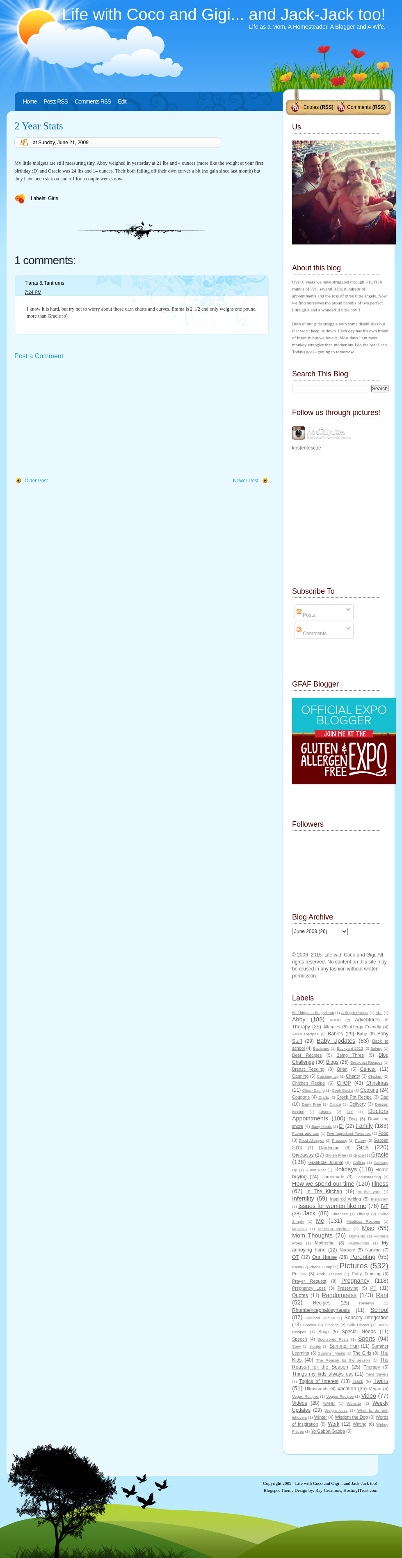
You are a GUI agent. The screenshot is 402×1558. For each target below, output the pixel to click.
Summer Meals (331, 1353)
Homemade (333, 1176)
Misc (368, 1228)
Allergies (331, 1026)
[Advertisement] (75, 419)
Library (363, 1214)
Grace (358, 1155)
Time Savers (377, 1374)
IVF (384, 1206)
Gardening (329, 1147)
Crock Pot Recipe (354, 1097)
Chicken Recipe (308, 1083)
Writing (359, 1424)
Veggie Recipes (340, 1396)
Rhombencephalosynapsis (321, 1310)
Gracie (379, 1154)
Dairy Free (311, 1104)
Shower (310, 1325)
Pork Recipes (329, 1274)
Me (320, 1220)
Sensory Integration (366, 1318)
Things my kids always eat (322, 1374)
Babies (335, 1034)
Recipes (321, 1303)
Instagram (379, 1199)
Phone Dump (320, 1267)
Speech (299, 1339)
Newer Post (245, 481)
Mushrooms (358, 1243)
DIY (350, 1111)
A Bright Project (354, 1012)
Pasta (297, 1267)
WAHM (329, 1403)
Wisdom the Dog (351, 1417)
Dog (353, 1118)
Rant (382, 1295)
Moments (357, 1236)
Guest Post (316, 1170)
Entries (311, 107)
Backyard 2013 (350, 1048)
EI (341, 1126)
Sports (366, 1338)
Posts (306, 615)
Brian (342, 1069)
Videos (299, 1403)
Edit (122, 101)
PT (373, 1288)
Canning (300, 1076)
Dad (384, 1097)
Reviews (366, 1303)
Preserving (348, 1288)
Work (334, 1424)
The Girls (362, 1353)
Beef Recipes (307, 1055)
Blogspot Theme (279, 1490)
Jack (309, 1213)
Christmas (377, 1083)
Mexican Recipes (334, 1228)
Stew (296, 1346)
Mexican (299, 1228)
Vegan (375, 1388)
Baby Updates (336, 1040)
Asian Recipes (305, 1034)
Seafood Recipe (320, 1318)
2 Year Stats (38, 125)
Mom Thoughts (312, 1235)
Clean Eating (313, 1090)
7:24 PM (33, 292)
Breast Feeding (308, 1069)
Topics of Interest (318, 1381)
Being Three (350, 1055)
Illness (380, 1183)
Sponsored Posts (333, 1339)
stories (315, 1346)
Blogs (332, 1062)
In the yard (369, 1191)
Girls (53, 198)
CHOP (344, 1083)
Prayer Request (309, 1281)
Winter (320, 1417)
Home (30, 101)
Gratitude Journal (325, 1162)
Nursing (373, 1249)
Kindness (339, 1214)
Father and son (305, 1133)
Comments (359, 107)
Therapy (371, 1366)
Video (368, 1395)
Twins (380, 1381)
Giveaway (303, 1155)
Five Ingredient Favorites (349, 1133)
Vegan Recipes (305, 1396)
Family (364, 1125)
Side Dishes (358, 1325)
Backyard (321, 1048)
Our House (324, 1257)
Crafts (323, 1097)
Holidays (345, 1169)
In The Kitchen (324, 1191)
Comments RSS (93, 101)
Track (357, 1381)
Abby (299, 1019)
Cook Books (342, 1090)
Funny (360, 1140)
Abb (378, 1012)
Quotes (300, 1295)
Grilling (359, 1162)
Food (383, 1133)
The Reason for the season (343, 1360)
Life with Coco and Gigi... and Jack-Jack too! (224, 14)
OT (295, 1257)
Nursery (347, 1249)
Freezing (339, 1140)
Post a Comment (38, 356)
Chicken (375, 1076)
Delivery (357, 1104)
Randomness (339, 1295)
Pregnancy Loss (309, 1288)
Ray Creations (328, 1490)
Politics (299, 1273)
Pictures (353, 1265)
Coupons (301, 1097)
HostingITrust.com (360, 1490)
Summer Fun (344, 1346)
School (379, 1310)
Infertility (303, 1198)
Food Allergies (311, 1140)
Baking (376, 1048)
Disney (325, 1111)
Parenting (363, 1257)
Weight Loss (335, 1410)
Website (354, 1403)
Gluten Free (335, 1155)
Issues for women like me (332, 1206)
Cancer (368, 1069)
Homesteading (368, 1177)
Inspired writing (345, 1198)
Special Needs (359, 1331)
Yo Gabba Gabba (328, 1431)
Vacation (346, 1389)
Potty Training (366, 1273)
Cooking (369, 1090)
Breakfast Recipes (366, 1062)
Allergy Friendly (365, 1026)
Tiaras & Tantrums (44, 283)
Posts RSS (55, 101)
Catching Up (327, 1076)
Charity (353, 1076)
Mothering (325, 1242)
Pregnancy (355, 1280)
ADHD (335, 1020)
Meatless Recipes (363, 1221)
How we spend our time (323, 1183)
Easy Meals (321, 1126)
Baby (362, 1033)
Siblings (332, 1325)
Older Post (36, 481)
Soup (323, 1331)
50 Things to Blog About (313, 1012)
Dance (335, 1104)
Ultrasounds (317, 1388)
